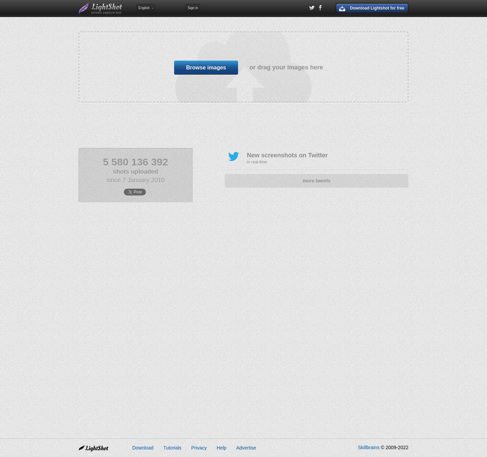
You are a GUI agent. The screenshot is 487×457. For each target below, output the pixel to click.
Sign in (193, 8)
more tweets (317, 181)
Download (142, 448)
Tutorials (172, 448)
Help (221, 448)
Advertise (246, 448)
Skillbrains (369, 447)
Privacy (199, 448)
